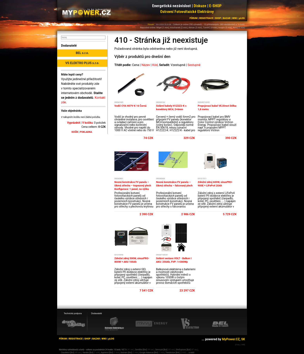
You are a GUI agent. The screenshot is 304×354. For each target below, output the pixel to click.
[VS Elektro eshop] (190, 323)
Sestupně (193, 65)
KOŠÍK (75, 132)
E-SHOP (215, 5)
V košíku (87, 122)
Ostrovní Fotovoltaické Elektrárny (187, 11)
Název (145, 65)
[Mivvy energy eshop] (151, 323)
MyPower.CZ (231, 339)
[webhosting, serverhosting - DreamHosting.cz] (73, 323)
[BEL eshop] (220, 323)
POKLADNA (86, 132)
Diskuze (200, 5)
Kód (155, 65)
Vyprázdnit (73, 122)
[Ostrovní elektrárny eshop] (114, 324)
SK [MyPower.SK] (243, 339)
